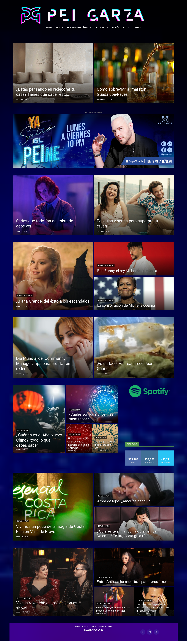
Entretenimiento (24, 598)
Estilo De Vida (22, 521)
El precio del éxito (24, 296)
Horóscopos (22, 430)
